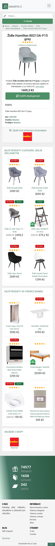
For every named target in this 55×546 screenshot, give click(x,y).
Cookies (33, 534)
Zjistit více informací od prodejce (27, 135)
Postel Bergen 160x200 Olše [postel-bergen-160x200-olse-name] (39, 368)
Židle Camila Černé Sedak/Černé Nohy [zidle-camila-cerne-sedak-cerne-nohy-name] (40, 274)
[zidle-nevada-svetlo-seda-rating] (40, 164)
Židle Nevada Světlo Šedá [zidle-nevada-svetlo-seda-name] (40, 189)
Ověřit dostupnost (27, 96)
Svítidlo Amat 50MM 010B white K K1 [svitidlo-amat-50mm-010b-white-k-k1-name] (14, 412)
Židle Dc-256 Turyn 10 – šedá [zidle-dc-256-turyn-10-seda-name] (14, 230)
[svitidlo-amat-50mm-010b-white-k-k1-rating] (14, 387)
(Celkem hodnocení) (27, 45)
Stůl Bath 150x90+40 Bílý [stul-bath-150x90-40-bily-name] (39, 327)
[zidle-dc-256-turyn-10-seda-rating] (14, 205)
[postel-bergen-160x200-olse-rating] (40, 343)
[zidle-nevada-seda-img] (14, 176)
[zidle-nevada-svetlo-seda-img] (40, 176)
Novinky (33, 520)
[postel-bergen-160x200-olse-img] (40, 355)
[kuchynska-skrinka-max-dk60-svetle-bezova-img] (14, 355)
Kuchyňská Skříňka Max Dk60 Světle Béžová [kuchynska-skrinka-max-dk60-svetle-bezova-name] (14, 370)
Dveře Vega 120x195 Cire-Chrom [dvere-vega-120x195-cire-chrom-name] (14, 327)
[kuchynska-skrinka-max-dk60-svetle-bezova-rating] (14, 343)
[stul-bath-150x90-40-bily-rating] (40, 302)
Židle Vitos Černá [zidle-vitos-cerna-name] (14, 273)
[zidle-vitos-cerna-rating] (14, 250)
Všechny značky (36, 514)
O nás (32, 531)
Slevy (32, 523)
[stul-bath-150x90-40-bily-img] (40, 314)
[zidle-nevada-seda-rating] (14, 164)
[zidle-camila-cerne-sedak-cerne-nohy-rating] (40, 250)
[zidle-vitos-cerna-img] (14, 261)
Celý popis (39, 86)
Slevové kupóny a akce (39, 507)
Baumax (15, 120)
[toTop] (51, 544)
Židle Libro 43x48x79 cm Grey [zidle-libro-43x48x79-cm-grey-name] (39, 230)
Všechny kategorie (37, 510)
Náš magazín (7, 531)
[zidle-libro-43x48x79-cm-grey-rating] (40, 205)
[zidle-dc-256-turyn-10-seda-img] (14, 217)
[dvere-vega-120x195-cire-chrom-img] (14, 314)
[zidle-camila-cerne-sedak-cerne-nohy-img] (40, 261)
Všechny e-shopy (36, 517)
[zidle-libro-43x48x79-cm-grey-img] (40, 217)
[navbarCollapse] (49, 6)
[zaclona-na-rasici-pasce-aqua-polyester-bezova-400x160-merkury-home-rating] (40, 387)
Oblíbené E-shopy (13, 431)
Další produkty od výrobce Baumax (23, 291)
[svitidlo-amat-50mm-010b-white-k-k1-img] (14, 399)
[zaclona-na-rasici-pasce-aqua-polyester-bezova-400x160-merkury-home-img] (40, 399)
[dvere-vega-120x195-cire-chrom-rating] (14, 302)
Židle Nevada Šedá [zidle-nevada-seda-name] (14, 188)
